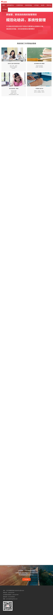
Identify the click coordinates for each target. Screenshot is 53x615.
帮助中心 (49, 5)
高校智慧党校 (28, 5)
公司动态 (36, 5)
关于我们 (4, 9)
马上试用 (26, 579)
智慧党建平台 (10, 5)
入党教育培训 (19, 5)
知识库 (42, 5)
